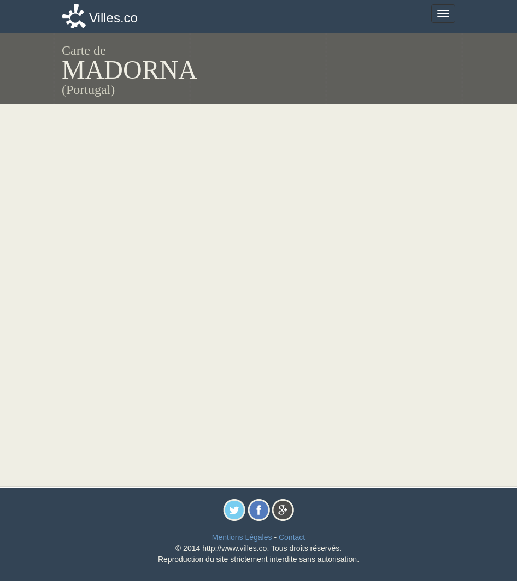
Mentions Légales (242, 537)
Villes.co (113, 17)
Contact (292, 537)
